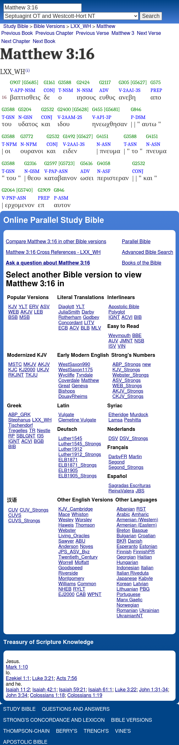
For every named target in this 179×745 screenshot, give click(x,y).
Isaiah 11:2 (18, 689)
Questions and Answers (76, 709)
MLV (96, 328)
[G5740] (24, 190)
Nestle (43, 430)
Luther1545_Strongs (79, 444)
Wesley (65, 519)
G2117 (105, 82)
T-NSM (65, 90)
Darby (88, 312)
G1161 (49, 82)
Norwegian (128, 605)
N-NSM (85, 90)
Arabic (123, 514)
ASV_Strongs (126, 380)
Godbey (91, 317)
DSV (113, 438)
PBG (145, 589)
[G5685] (30, 82)
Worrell (65, 562)
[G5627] (138, 82)
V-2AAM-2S (69, 117)
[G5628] (80, 109)
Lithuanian (127, 589)
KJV (12, 306)
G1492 (69, 136)
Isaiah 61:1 (100, 689)
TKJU (31, 375)
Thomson (85, 525)
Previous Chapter (54, 33)
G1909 (44, 190)
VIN (121, 346)
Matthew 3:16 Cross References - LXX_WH (53, 252)
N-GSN (25, 117)
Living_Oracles (74, 535)
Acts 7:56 (67, 678)
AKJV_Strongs (127, 391)
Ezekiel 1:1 (18, 678)
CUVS (14, 515)
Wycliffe (66, 375)
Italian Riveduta (133, 573)
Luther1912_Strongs (79, 454)
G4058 (103, 163)
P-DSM (138, 117)
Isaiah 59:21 (72, 689)
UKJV (43, 369)
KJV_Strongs (126, 369)
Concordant (70, 322)
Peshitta (132, 420)
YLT (23, 306)
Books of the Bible (141, 262)
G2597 (50, 163)
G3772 (26, 136)
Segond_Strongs (125, 467)
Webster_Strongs (130, 375)
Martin (135, 456)
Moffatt (82, 562)
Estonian (148, 546)
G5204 (24, 109)
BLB (85, 328)
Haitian (144, 557)
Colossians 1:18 (47, 695)
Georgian (126, 557)
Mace (64, 514)
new (146, 364)
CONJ (49, 90)
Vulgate (66, 414)
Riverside (68, 573)
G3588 (64, 82)
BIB (138, 317)
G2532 (47, 109)
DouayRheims (73, 396)
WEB (13, 312)
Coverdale (69, 380)
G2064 (8, 190)
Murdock (139, 414)
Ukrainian (149, 610)
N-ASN (103, 144)
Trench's (96, 731)
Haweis (66, 525)
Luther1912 (70, 449)
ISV (112, 346)
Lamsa (115, 420)
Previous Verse (92, 33)
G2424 (83, 82)
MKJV (30, 364)
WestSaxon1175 (75, 369)
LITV (89, 322)
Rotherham (69, 317)
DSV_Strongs (134, 438)
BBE (137, 335)
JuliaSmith (69, 312)
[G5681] (112, 109)
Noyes (86, 546)
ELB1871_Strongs (77, 465)
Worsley (83, 519)
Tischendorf (20, 425)
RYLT (79, 589)
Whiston (80, 514)
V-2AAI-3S (129, 90)
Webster (67, 530)
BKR (121, 541)
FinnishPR (144, 551)
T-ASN (130, 144)
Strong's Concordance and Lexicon (54, 720)
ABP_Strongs (126, 364)
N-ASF (104, 171)
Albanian (126, 509)
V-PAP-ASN (56, 171)
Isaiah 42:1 (44, 689)
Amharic (140, 514)
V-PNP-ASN (14, 198)
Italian (147, 567)
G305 (124, 82)
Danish (135, 541)
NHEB (65, 589)
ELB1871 (68, 460)
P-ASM (61, 198)
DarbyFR (117, 456)
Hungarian (127, 562)
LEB (38, 312)
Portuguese (128, 594)
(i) (27, 70)
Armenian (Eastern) (137, 525)
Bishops (66, 391)
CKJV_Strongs (128, 396)
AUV (113, 341)
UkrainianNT (130, 616)
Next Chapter (15, 41)
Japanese (127, 578)
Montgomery (71, 578)
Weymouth (119, 335)
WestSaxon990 (74, 364)
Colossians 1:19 (84, 695)
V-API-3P (101, 117)
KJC (12, 369)
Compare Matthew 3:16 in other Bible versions (56, 241)
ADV (104, 90)
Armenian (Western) (137, 519)
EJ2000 (66, 594)
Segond (116, 462)
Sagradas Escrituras (129, 485)
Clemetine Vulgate (77, 420)
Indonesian (128, 567)
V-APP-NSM (22, 90)
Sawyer (66, 541)
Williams (67, 584)
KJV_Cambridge (75, 509)
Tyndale (84, 375)
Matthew (90, 380)
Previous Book (17, 33)
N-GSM (32, 171)
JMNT (126, 341)
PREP (156, 90)
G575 (155, 82)
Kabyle (145, 578)
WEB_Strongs (127, 385)
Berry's (66, 731)
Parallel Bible (136, 241)
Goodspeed (70, 567)
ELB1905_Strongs (77, 476)
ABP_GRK (19, 414)
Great (64, 385)
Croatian (146, 535)
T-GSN (8, 117)
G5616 (86, 163)
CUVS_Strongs (24, 520)
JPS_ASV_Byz (74, 551)
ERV (34, 306)
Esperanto (127, 546)
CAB (81, 594)
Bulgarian (126, 535)
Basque (140, 530)
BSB (13, 317)
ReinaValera (121, 491)
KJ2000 (27, 369)
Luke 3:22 (126, 689)
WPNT (94, 594)
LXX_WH (42, 420)
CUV (13, 510)
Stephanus (19, 420)
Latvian (140, 584)
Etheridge (118, 414)
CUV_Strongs (34, 510)
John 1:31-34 (153, 689)
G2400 (64, 109)
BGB (39, 441)
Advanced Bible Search (147, 252)
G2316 (30, 163)
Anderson (68, 546)
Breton (123, 530)
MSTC (15, 364)
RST (141, 509)
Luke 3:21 (43, 678)
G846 (136, 109)
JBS (140, 491)
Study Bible (15, 26)
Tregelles (17, 430)
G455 (97, 109)
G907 (15, 82)
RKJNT (16, 375)
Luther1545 (70, 438)
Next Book (44, 41)
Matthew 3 (122, 33)
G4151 (102, 136)
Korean (124, 584)
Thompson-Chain (26, 731)
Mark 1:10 (17, 667)
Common (86, 584)
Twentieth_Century (78, 557)
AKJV (26, 312)
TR (32, 430)
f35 (40, 436)
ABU (80, 541)
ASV (45, 306)
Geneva (80, 385)
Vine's (123, 731)
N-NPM (28, 144)
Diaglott (66, 306)
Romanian (127, 610)
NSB (139, 341)
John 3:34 (17, 695)
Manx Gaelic (130, 600)
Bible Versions (49, 26)
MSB (24, 317)
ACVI (127, 317)
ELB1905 (68, 470)
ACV (74, 328)
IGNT (114, 317)
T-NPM (9, 144)
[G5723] (66, 163)
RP (11, 436)
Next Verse (149, 33)
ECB (63, 328)
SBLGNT (25, 436)
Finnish (124, 551)
